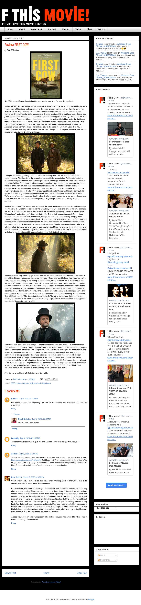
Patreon (101, 29)
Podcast (52, 29)
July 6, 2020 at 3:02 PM (41, 419)
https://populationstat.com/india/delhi (26, 460)
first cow (25, 383)
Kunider (14, 399)
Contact (65, 29)
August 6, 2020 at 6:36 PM (33, 477)
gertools (14, 454)
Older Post (82, 573)
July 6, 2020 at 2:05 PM (28, 399)
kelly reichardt (35, 383)
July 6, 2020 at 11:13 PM (30, 438)
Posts (101, 555)
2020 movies (16, 383)
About (22, 29)
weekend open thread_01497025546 (113, 45)
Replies (17, 414)
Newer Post (10, 573)
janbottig (15, 438)
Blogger (91, 599)
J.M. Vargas (101, 53)
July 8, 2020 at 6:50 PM (28, 454)
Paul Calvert (16, 477)
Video (78, 29)
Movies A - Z (36, 29)
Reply (13, 409)
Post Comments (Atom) (51, 582)
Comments (104, 560)
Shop (89, 29)
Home (10, 29)
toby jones (46, 383)
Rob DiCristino (24, 419)
